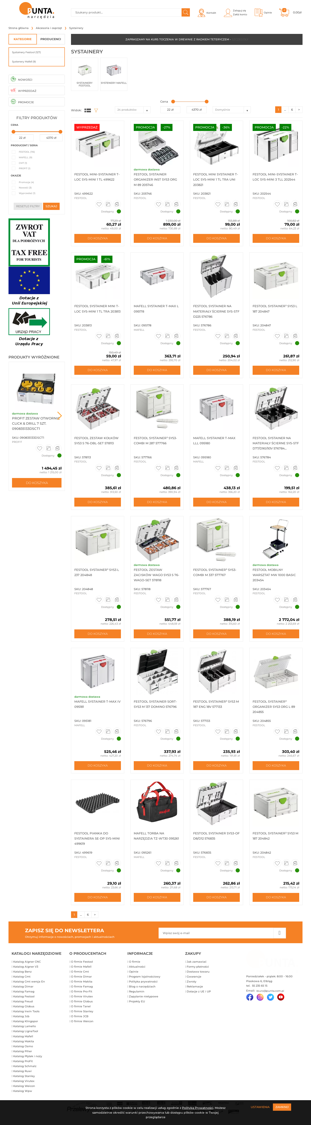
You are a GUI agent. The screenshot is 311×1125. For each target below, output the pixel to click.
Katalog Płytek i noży (27, 1059)
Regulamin (136, 995)
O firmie (134, 965)
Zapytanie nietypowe (143, 1000)
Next (59, 415)
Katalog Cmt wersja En (29, 985)
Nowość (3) (25, 187)
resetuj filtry (28, 206)
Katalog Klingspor (25, 1025)
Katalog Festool (24, 1000)
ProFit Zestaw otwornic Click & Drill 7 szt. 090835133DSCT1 (36, 423)
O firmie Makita (81, 985)
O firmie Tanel (81, 1009)
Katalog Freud (23, 1004)
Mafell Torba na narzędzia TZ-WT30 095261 (152, 841)
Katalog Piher (22, 1054)
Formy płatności (198, 970)
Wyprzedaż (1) (27, 193)
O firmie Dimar (81, 980)
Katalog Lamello (24, 1030)
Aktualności (137, 970)
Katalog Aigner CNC (27, 965)
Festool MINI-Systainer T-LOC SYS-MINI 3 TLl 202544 (275, 179)
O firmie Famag (82, 990)
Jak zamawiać (196, 965)
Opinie (133, 975)
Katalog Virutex (23, 1084)
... (285, 109)
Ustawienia (260, 1107)
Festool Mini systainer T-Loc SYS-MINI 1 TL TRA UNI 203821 (215, 179)
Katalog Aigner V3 (25, 970)
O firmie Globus (82, 1004)
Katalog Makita (23, 1044)
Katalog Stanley (24, 1079)
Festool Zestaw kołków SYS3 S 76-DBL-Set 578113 (95, 444)
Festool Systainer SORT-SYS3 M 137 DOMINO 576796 (157, 709)
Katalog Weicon (24, 1089)
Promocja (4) (26, 182)
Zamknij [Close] (282, 1107)
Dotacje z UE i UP (199, 995)
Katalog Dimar (23, 990)
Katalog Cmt (21, 980)
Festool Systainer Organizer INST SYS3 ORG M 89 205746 (153, 179)
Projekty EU (137, 1004)
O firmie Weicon (82, 1025)
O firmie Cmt (80, 975)
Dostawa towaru (198, 975)
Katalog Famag (23, 995)
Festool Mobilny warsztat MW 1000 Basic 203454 (276, 576)
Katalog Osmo (23, 1049)
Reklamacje (195, 990)
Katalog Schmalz (24, 1069)
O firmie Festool (82, 965)
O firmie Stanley (82, 1015)
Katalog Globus (23, 1009)
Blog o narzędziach (142, 990)
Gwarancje (194, 980)
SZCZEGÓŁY (240, 39)
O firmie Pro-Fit (81, 995)
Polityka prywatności (143, 985)
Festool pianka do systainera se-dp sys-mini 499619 (95, 841)
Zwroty (191, 985)
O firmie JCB (79, 1020)
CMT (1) (23, 163)
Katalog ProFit (23, 1064)
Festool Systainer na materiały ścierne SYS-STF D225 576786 (215, 312)
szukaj (51, 206)
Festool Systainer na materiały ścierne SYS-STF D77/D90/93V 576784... (275, 444)
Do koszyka (37, 483)
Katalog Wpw (22, 1094)
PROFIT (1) (24, 168)
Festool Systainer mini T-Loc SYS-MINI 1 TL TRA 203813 (96, 312)
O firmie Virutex (82, 1000)
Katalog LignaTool (25, 1034)
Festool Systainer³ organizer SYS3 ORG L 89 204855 (275, 709)
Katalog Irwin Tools (26, 1015)
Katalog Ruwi (22, 1074)
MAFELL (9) (25, 157)
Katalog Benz (22, 975)
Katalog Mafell (23, 1039)
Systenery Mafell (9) (24, 61)
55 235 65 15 (259, 989)
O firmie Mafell (81, 970)
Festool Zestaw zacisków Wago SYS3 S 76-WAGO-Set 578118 (155, 576)
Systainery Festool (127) (26, 52)
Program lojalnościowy (144, 980)
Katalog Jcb (21, 1020)
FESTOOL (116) (27, 151)
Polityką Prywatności (197, 1108)
